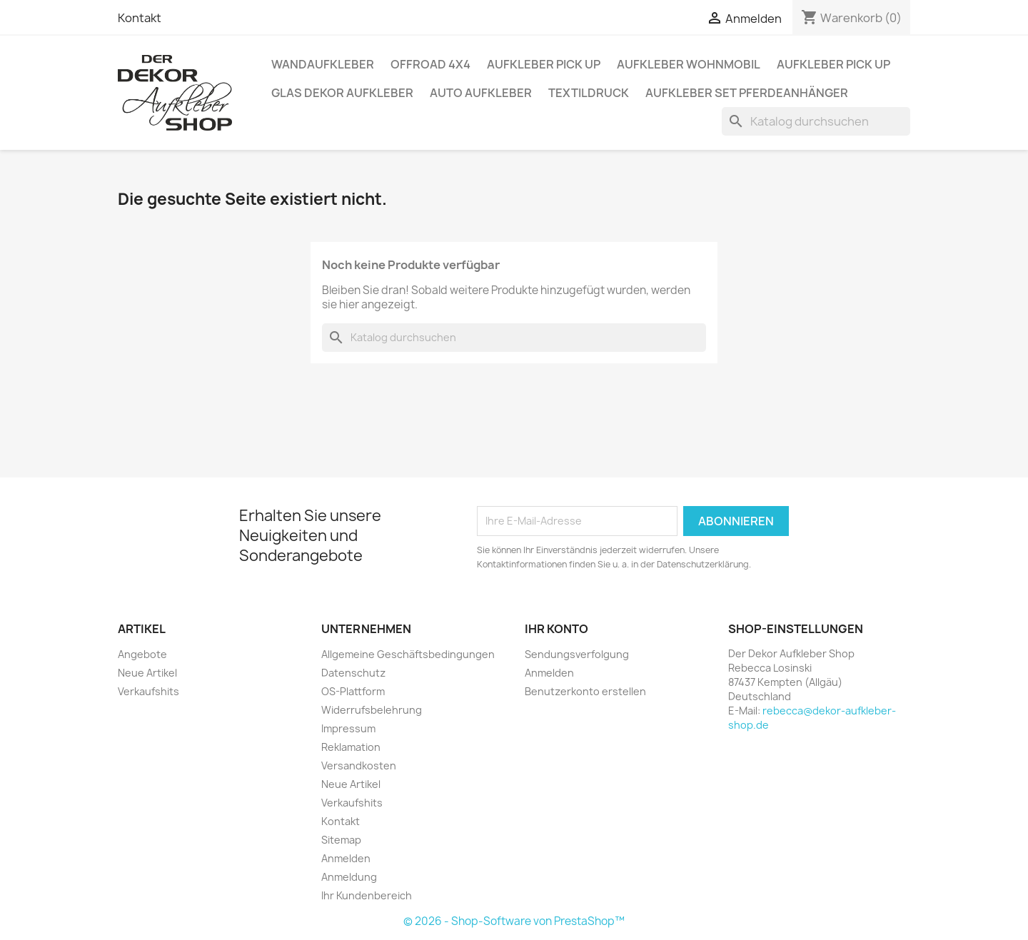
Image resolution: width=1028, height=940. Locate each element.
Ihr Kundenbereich (366, 895)
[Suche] (816, 121)
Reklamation (351, 747)
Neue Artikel (147, 672)
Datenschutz (353, 672)
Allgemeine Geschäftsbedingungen (408, 654)
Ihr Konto (556, 629)
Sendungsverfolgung (577, 654)
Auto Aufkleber (481, 93)
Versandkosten (358, 765)
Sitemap (341, 839)
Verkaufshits (148, 691)
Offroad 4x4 (430, 64)
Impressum (348, 728)
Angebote (142, 654)
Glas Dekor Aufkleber (342, 93)
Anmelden (346, 858)
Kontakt (139, 18)
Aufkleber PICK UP (543, 64)
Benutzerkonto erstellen (585, 691)
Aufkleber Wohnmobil (688, 64)
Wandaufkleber (322, 64)
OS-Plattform (353, 691)
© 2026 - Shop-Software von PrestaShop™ (514, 921)
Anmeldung (349, 877)
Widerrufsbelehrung (371, 710)
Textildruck (588, 93)
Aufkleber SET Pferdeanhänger (746, 93)
